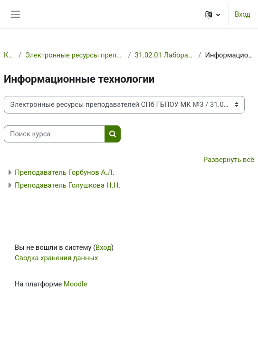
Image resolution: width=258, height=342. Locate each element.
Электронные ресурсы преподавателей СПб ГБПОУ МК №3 (74, 55)
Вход (242, 14)
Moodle (75, 284)
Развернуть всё (228, 159)
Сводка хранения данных (56, 258)
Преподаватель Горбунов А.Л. (65, 172)
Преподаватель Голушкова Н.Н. (67, 185)
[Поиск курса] (54, 133)
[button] (213, 14)
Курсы (9, 55)
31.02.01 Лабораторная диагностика (165, 55)
